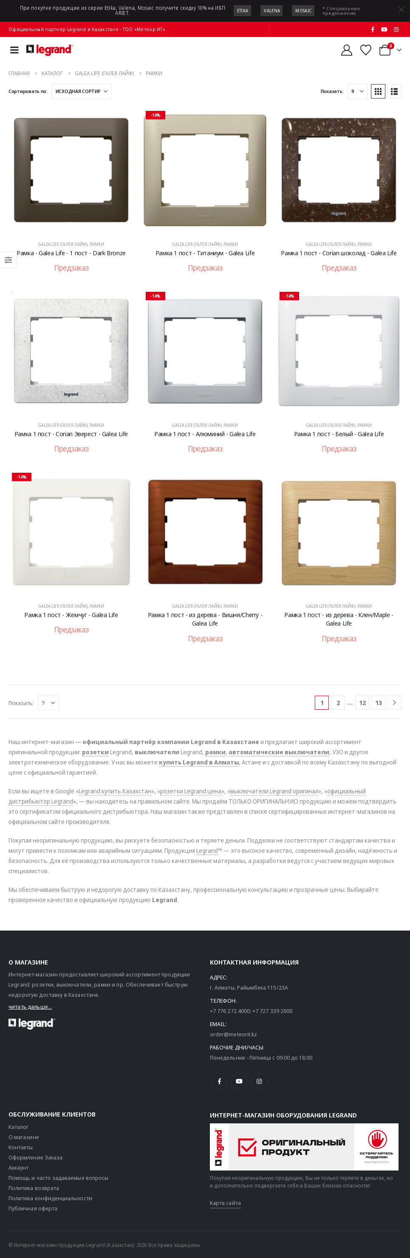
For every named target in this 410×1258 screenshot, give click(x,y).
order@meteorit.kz (233, 1034)
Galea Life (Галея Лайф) (63, 244)
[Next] (394, 703)
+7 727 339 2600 (272, 1011)
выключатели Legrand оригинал (274, 791)
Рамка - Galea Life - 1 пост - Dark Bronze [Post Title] (71, 252)
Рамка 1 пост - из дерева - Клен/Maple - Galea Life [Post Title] (338, 618)
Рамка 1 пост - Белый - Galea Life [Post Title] (339, 433)
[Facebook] (372, 29)
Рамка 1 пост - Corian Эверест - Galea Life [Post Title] (71, 433)
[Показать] (358, 91)
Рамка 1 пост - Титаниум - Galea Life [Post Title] (205, 252)
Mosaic (303, 11)
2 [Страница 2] (338, 702)
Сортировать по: (28, 91)
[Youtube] (384, 29)
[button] (378, 91)
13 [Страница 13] (378, 702)
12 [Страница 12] (362, 702)
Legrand (207, 850)
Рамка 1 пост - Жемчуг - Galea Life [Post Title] (71, 614)
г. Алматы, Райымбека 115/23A (249, 987)
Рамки (97, 244)
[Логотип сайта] (50, 50)
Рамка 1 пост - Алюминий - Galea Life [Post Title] (205, 433)
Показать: (332, 91)
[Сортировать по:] (81, 91)
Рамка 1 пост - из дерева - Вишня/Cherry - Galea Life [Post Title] (205, 618)
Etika (243, 11)
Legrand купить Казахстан (115, 791)
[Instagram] (396, 29)
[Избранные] (366, 50)
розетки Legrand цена (190, 791)
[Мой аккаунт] (346, 50)
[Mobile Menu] (14, 50)
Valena (272, 11)
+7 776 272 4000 (230, 1011)
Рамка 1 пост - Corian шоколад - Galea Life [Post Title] (338, 252)
